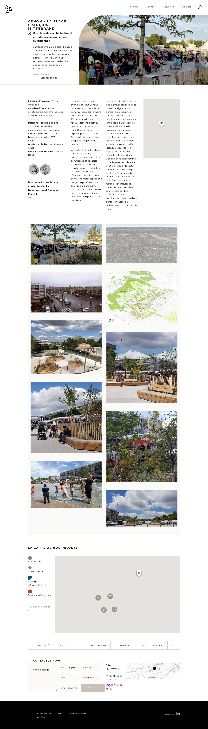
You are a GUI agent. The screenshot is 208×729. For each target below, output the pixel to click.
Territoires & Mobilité (153, 645)
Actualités (168, 7)
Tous (173, 645)
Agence (150, 7)
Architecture (68, 645)
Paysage (45, 74)
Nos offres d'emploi (78, 713)
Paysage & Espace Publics (37, 581)
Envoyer (91, 687)
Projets (134, 7)
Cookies (41, 717)
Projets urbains (96, 645)
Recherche (40, 645)
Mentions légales (44, 713)
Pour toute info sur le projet (46, 191)
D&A (60, 713)
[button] (161, 124)
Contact (186, 7)
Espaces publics (48, 77)
